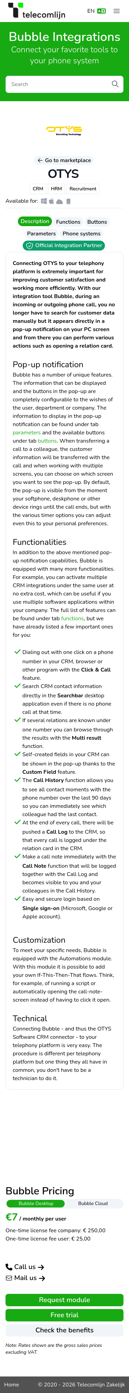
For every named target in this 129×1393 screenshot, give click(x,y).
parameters (27, 432)
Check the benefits (64, 1330)
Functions (68, 222)
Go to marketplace (64, 160)
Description (35, 221)
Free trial (64, 1315)
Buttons (97, 222)
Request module (64, 1300)
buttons (47, 441)
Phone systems (81, 234)
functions (72, 618)
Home (11, 1385)
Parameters (41, 234)
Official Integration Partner (63, 246)
